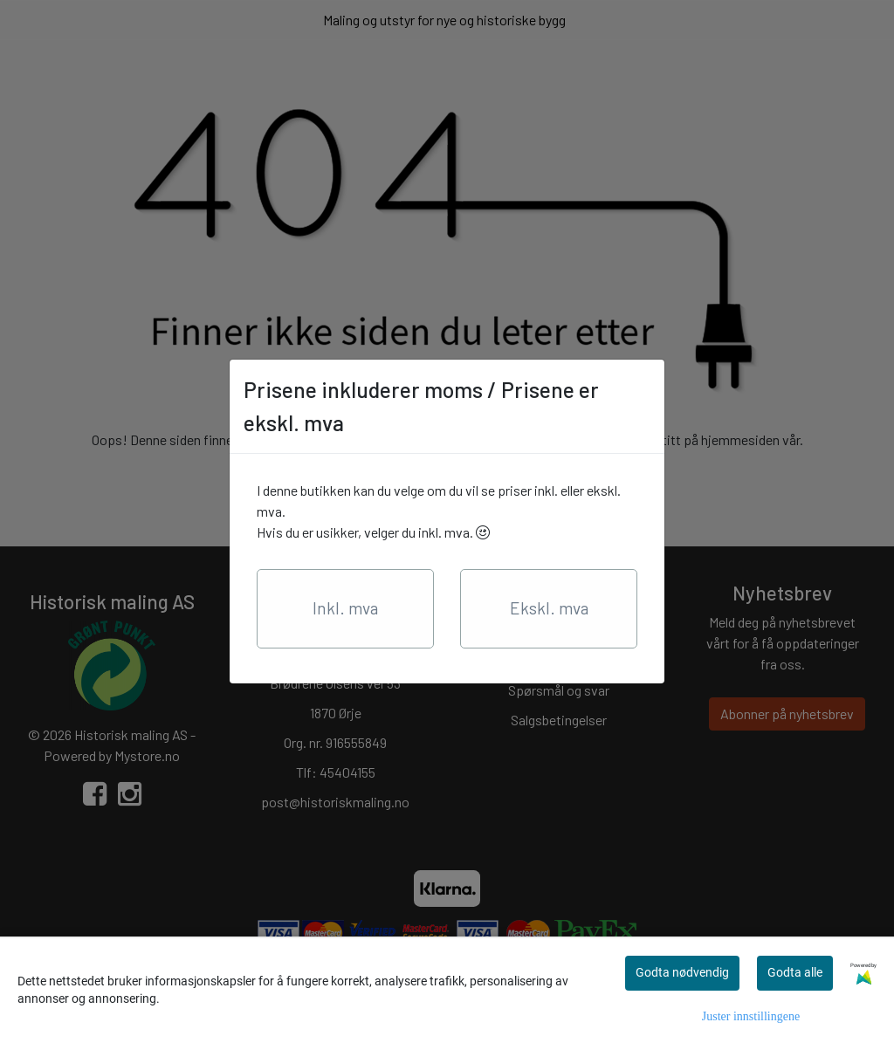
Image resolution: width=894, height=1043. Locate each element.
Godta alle (794, 972)
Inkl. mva (345, 608)
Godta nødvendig (682, 972)
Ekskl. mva (549, 608)
